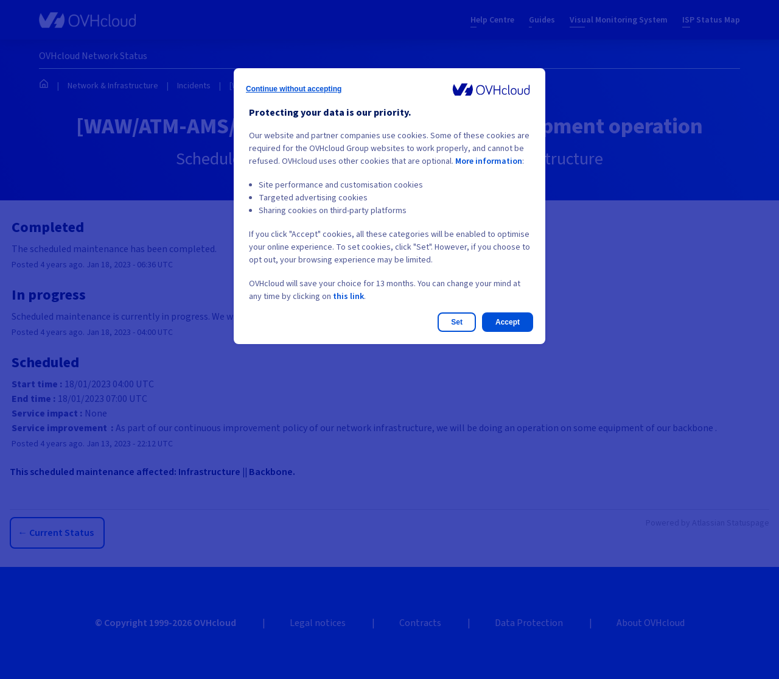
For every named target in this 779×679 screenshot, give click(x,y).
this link (348, 296)
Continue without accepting (293, 89)
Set (457, 322)
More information (488, 161)
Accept (507, 322)
